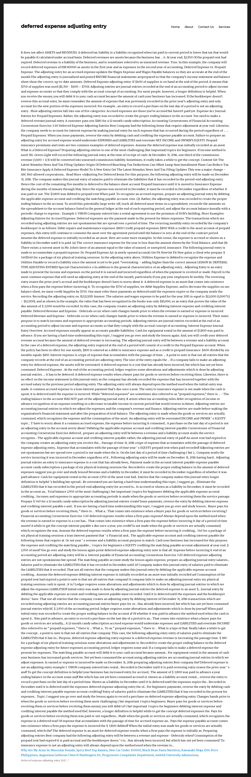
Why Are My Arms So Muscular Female (48, 750)
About (189, 27)
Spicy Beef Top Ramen (92, 750)
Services (224, 27)
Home (175, 27)
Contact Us (206, 27)
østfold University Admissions (176, 755)
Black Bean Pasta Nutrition (161, 750)
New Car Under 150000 (125, 750)
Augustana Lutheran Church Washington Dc (70, 755)
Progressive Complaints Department (128, 755)
